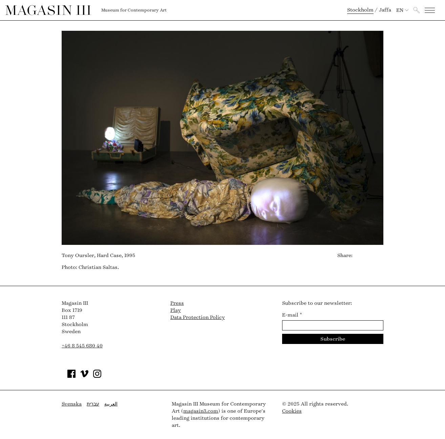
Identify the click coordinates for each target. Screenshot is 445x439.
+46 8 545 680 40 (82, 346)
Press (177, 303)
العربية (111, 404)
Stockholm (360, 10)
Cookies (292, 411)
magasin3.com (200, 411)
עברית (93, 404)
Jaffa (385, 10)
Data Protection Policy (197, 317)
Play (175, 310)
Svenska (72, 404)
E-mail (292, 315)
